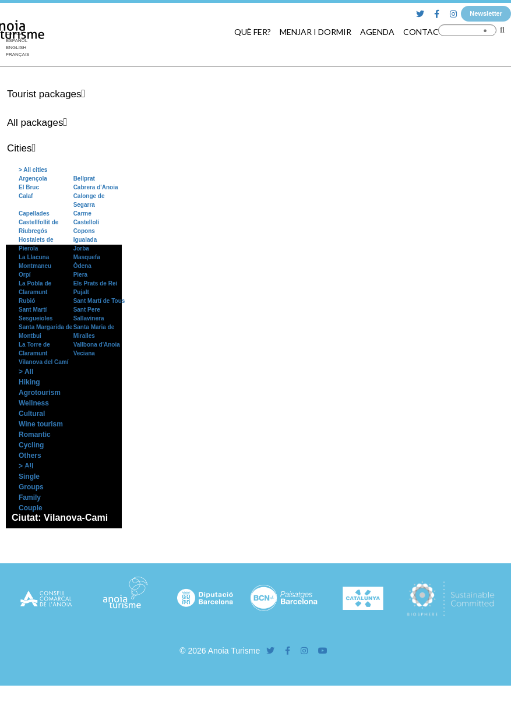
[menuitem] (17, 47)
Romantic (35, 434)
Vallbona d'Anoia (96, 344)
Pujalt (81, 292)
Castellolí (86, 222)
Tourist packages (44, 94)
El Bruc (29, 187)
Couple (31, 508)
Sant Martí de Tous (99, 301)
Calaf (26, 196)
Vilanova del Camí (43, 362)
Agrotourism (40, 393)
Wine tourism (41, 424)
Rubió (27, 301)
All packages (35, 122)
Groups (31, 487)
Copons (84, 231)
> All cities (33, 170)
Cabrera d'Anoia (95, 187)
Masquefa (86, 257)
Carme (82, 213)
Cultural (32, 414)
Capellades (34, 213)
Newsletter (486, 13)
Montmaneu (35, 266)
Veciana (84, 353)
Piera (80, 274)
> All (26, 372)
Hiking (29, 382)
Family (30, 497)
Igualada (85, 240)
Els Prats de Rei (95, 283)
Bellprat (84, 178)
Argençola (33, 178)
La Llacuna (34, 257)
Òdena (82, 266)
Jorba (81, 248)
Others (30, 455)
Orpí (25, 274)
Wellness (34, 403)
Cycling (31, 445)
